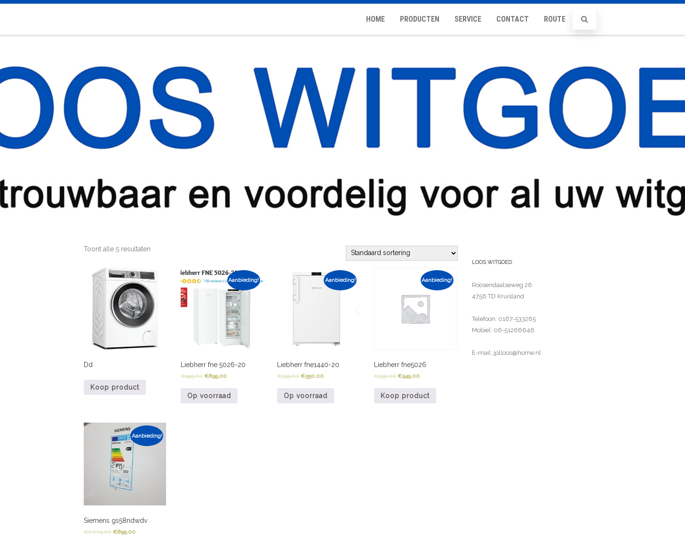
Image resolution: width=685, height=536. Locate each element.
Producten (419, 19)
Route (555, 19)
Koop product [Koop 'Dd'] (114, 387)
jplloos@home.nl (517, 352)
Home (375, 19)
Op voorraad (209, 396)
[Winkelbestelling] (402, 253)
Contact (512, 19)
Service (467, 19)
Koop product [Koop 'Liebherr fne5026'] (405, 396)
